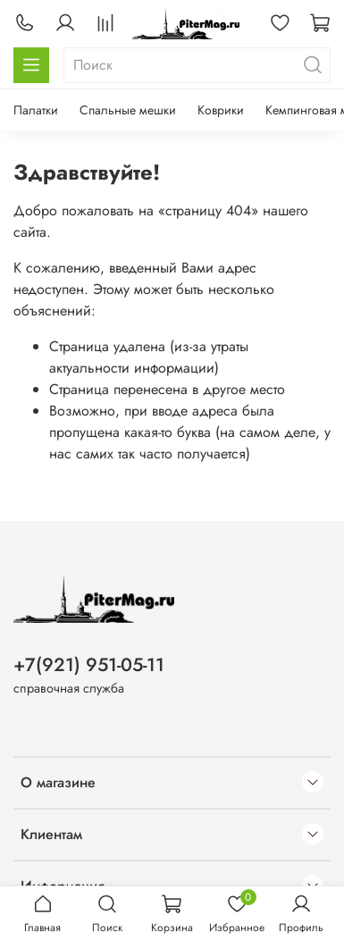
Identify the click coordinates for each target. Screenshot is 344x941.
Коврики (220, 110)
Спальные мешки (128, 110)
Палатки (35, 110)
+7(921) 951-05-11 (88, 664)
